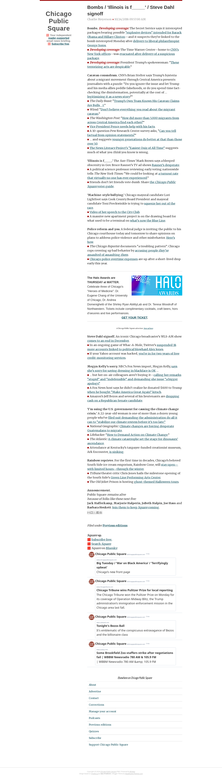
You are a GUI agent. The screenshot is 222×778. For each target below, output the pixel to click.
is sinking (116, 452)
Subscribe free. (101, 539)
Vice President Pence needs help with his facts (122, 126)
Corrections (96, 704)
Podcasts (94, 718)
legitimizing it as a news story (108, 96)
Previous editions (115, 525)
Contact (94, 698)
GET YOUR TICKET (134, 317)
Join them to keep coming (135, 507)
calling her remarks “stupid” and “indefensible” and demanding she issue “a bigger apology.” (134, 379)
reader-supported (58, 38)
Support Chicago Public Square (108, 744)
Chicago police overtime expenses (114, 259)
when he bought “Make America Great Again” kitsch (124, 392)
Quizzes (94, 731)
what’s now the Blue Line (147, 220)
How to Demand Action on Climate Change (137, 435)
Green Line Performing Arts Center (135, 477)
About (92, 684)
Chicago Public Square (59, 21)
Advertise (95, 691)
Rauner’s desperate (165, 165)
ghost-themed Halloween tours (156, 482)
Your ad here (148, 328)
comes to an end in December (108, 341)
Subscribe (95, 738)
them (124, 255)
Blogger (132, 772)
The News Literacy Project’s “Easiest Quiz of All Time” (127, 148)
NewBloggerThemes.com (134, 774)
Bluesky (111, 548)
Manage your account (102, 711)
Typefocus (94, 774)
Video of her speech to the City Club (115, 212)
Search (101, 544)
